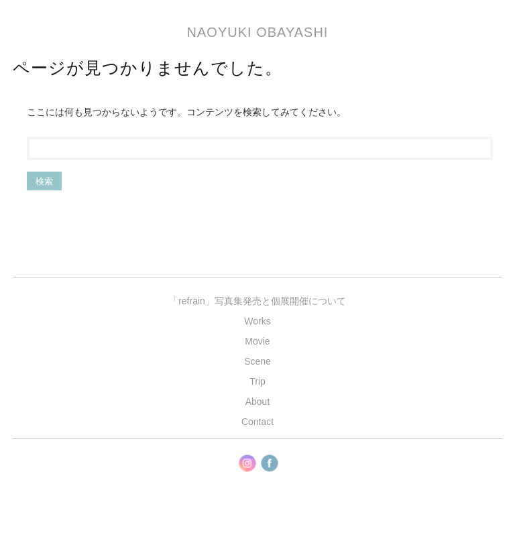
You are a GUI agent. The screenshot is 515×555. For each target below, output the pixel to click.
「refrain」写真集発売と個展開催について (257, 301)
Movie (257, 341)
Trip (257, 381)
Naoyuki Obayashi (258, 32)
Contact (257, 421)
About (257, 401)
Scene (257, 361)
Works (257, 321)
